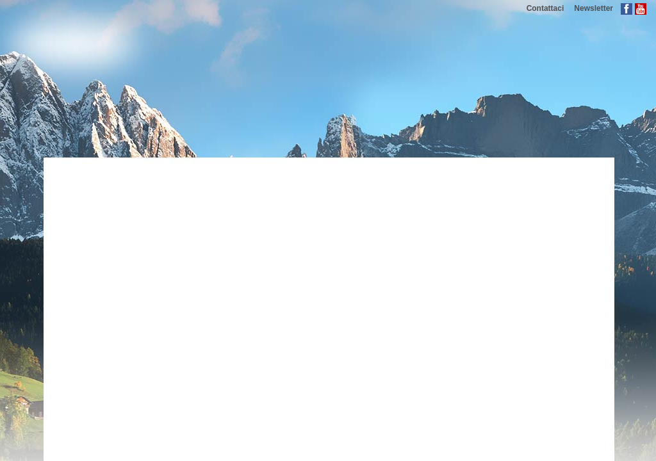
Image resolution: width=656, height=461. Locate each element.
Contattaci (545, 8)
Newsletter (593, 8)
